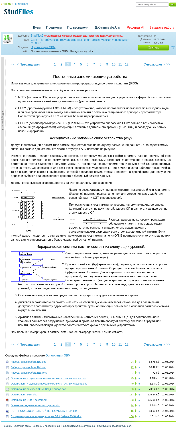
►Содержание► (2, 120)
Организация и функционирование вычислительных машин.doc (48, 378)
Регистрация (21, 3)
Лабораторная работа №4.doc (28, 367)
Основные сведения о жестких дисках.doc (35, 405)
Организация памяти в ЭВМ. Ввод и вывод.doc (38, 389)
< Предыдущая (28, 64)
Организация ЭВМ (43, 47)
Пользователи (77, 27)
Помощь (7, 426)
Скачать (153, 47)
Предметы (54, 27)
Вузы (37, 27)
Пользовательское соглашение (78, 426)
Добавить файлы (108, 27)
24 (132, 361)
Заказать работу (162, 27)
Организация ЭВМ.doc (24, 394)
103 (131, 400)
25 (132, 378)
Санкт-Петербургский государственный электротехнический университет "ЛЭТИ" (80, 41)
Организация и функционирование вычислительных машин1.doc (49, 383)
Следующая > (154, 64)
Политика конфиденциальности (114, 426)
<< (13, 64)
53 (132, 389)
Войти (7, 3)
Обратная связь (22, 426)
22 (132, 367)
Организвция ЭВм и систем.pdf (29, 400)
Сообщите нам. (115, 36)
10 (113, 64)
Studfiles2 (37, 35)
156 (131, 416)
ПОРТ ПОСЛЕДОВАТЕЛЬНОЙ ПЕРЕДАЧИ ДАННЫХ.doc (44, 410)
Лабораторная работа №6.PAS (29, 372)
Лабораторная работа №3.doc (28, 361)
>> (168, 64)
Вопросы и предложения (46, 426)
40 (132, 383)
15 (132, 410)
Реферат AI (135, 27)
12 (127, 64)
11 (120, 64)
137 (131, 394)
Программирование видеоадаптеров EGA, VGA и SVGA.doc (46, 416)
